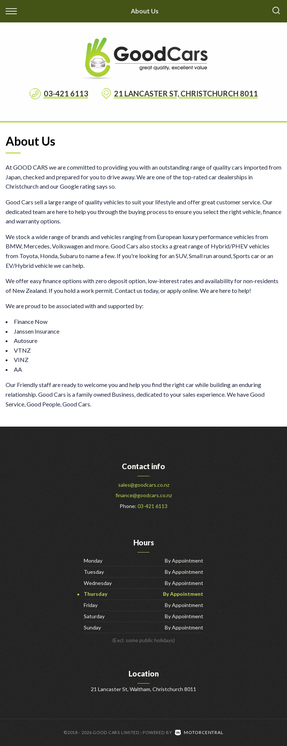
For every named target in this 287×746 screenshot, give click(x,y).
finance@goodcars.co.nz (143, 495)
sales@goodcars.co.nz (143, 485)
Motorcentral (199, 732)
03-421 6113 (66, 93)
